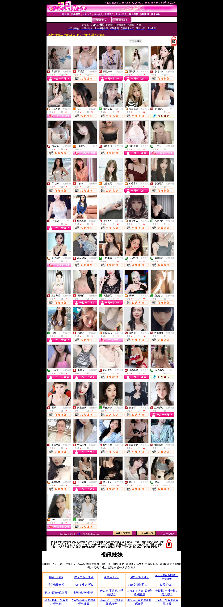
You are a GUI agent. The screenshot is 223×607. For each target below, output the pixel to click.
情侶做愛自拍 (56, 584)
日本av (80, 534)
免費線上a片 (111, 577)
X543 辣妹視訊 (84, 584)
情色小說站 (56, 577)
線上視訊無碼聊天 (56, 592)
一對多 (94, 146)
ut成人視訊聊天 (139, 577)
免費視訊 (67, 71)
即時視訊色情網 (84, 592)
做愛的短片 (167, 584)
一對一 (171, 109)
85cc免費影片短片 (139, 584)
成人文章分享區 (84, 577)
